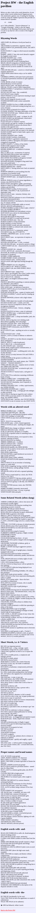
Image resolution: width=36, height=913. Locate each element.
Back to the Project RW (8, 910)
